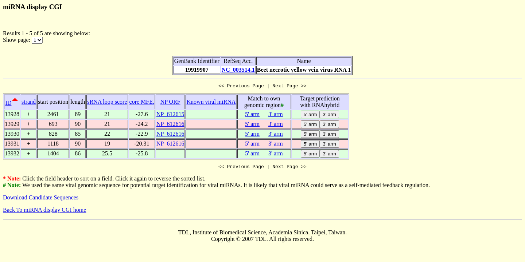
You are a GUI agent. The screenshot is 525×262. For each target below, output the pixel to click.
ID (8, 104)
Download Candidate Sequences (40, 199)
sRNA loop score (107, 103)
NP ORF (170, 103)
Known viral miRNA (211, 103)
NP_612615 (170, 115)
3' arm (275, 115)
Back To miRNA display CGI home (44, 212)
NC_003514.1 (238, 70)
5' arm (252, 115)
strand (29, 103)
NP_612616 (170, 125)
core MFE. (141, 103)
